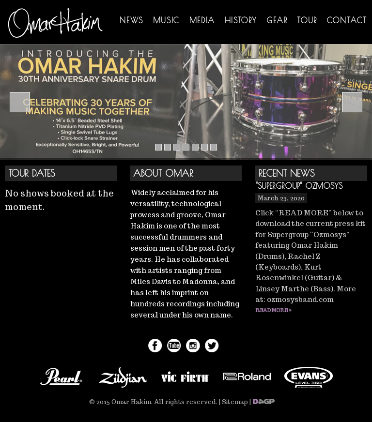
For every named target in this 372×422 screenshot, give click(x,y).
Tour (307, 20)
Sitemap (235, 402)
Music (166, 20)
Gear (277, 20)
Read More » (273, 310)
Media (202, 20)
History (241, 20)
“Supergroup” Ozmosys (298, 185)
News (131, 20)
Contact (347, 20)
